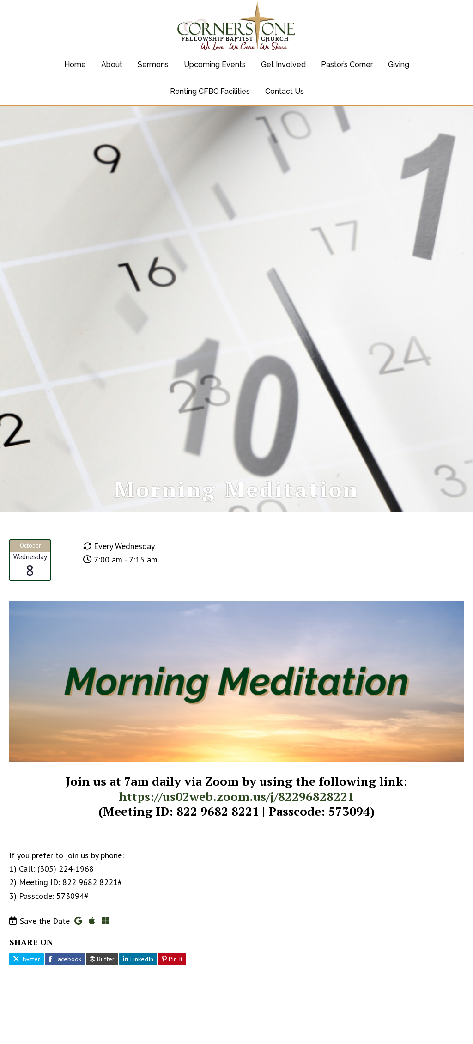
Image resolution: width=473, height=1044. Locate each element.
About (111, 64)
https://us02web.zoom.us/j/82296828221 (236, 808)
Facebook (65, 970)
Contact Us (284, 91)
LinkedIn (138, 970)
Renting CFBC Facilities (210, 91)
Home (75, 64)
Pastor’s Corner (347, 64)
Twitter (26, 970)
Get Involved (283, 64)
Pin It (172, 970)
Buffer (102, 970)
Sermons (153, 64)
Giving (398, 64)
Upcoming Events (215, 64)
